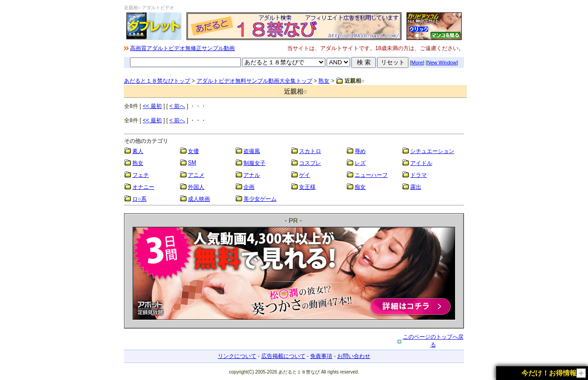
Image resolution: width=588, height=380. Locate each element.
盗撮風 (251, 151)
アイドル (421, 163)
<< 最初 (152, 106)
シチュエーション (432, 151)
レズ (360, 163)
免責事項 (321, 356)
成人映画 (199, 199)
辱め (360, 151)
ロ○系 (139, 199)
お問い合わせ (353, 356)
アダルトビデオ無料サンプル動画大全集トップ (254, 81)
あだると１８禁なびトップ (157, 81)
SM (192, 162)
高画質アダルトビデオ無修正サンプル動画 (182, 48)
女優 (193, 151)
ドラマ (418, 175)
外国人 (196, 187)
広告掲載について (283, 356)
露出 (415, 187)
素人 (137, 151)
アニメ (196, 175)
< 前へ (177, 106)
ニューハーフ (371, 175)
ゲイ (304, 175)
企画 (248, 187)
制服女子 (254, 163)
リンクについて (237, 356)
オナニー (143, 187)
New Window (442, 62)
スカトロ (310, 151)
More (417, 62)
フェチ (140, 175)
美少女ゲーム (260, 199)
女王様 (307, 187)
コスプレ (310, 163)
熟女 (323, 81)
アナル (251, 175)
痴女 (360, 187)
